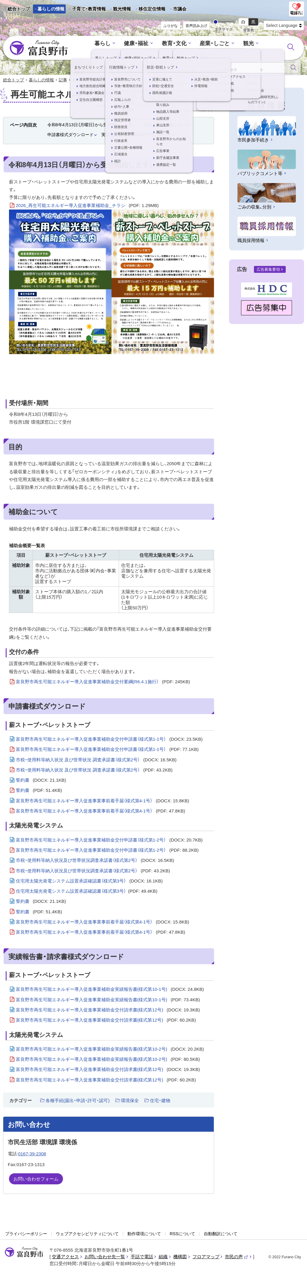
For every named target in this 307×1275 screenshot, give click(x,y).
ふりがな (170, 26)
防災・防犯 (191, 52)
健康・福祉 (118, 44)
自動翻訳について (220, 1234)
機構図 (180, 1257)
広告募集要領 (268, 270)
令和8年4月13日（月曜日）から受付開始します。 (91, 125)
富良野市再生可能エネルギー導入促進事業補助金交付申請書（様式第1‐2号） (109, 840)
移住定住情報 (149, 9)
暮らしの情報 (50, 8)
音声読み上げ (196, 26)
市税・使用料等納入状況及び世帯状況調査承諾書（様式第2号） (95, 861)
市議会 (179, 8)
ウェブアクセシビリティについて (87, 1234)
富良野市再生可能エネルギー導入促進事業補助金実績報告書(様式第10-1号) (110, 990)
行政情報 (156, 52)
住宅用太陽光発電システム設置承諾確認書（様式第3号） (89, 881)
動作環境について (144, 1234)
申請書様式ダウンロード (70, 135)
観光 (226, 44)
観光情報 (120, 9)
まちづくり (257, 44)
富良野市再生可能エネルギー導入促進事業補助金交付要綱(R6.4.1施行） (103, 682)
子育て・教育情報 (89, 8)
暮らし (86, 44)
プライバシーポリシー (26, 1234)
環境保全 (130, 1100)
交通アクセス (65, 1257)
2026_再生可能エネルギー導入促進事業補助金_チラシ (87, 206)
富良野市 (23, 1252)
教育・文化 (154, 44)
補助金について (174, 125)
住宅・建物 (160, 1100)
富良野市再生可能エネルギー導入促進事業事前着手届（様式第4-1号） (102, 801)
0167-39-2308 (32, 1154)
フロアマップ (205, 1257)
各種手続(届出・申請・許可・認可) (78, 1100)
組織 (163, 1257)
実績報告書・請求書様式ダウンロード (136, 135)
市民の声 (236, 1257)
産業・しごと (194, 44)
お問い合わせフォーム (35, 1179)
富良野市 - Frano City (38, 48)
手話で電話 (142, 1257)
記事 (63, 80)
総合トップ (18, 8)
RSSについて (182, 1234)
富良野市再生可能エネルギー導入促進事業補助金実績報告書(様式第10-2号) (110, 1049)
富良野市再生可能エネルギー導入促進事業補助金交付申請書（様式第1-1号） (109, 740)
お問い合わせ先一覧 (105, 1257)
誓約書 (41, 781)
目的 (148, 125)
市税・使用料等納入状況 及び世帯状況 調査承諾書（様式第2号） (96, 760)
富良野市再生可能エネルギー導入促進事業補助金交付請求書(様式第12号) (108, 1010)
